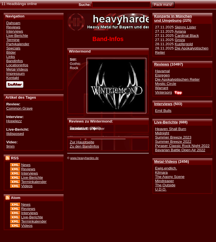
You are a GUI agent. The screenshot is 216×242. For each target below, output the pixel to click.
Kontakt (12, 78)
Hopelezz (14, 121)
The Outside (165, 185)
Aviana (180, 31)
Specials (13, 48)
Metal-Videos (165, 161)
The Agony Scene (169, 177)
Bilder (11, 52)
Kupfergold (184, 44)
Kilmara (161, 172)
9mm (10, 146)
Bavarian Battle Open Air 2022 (180, 150)
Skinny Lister (185, 27)
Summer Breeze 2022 (173, 141)
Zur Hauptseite (82, 142)
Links (10, 57)
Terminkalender (34, 182)
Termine (12, 40)
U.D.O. (160, 189)
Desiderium (79, 128)
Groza (180, 40)
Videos (26, 186)
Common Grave (19, 108)
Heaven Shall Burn (170, 129)
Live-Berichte (166, 122)
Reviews (161, 64)
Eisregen (162, 75)
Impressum (15, 73)
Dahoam (13, 23)
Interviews (163, 104)
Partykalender (17, 44)
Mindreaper (164, 181)
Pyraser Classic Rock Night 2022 (182, 146)
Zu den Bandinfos (84, 146)
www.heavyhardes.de (84, 158)
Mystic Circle (165, 84)
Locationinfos (17, 65)
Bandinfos (14, 61)
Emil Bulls (163, 110)
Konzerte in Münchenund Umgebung (173, 18)
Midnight (162, 133)
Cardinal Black (187, 35)
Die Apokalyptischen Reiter (177, 79)
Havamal (162, 71)
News (25, 165)
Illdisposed (15, 134)
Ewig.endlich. (166, 168)
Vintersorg (163, 92)
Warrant (161, 88)
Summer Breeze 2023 (173, 137)
